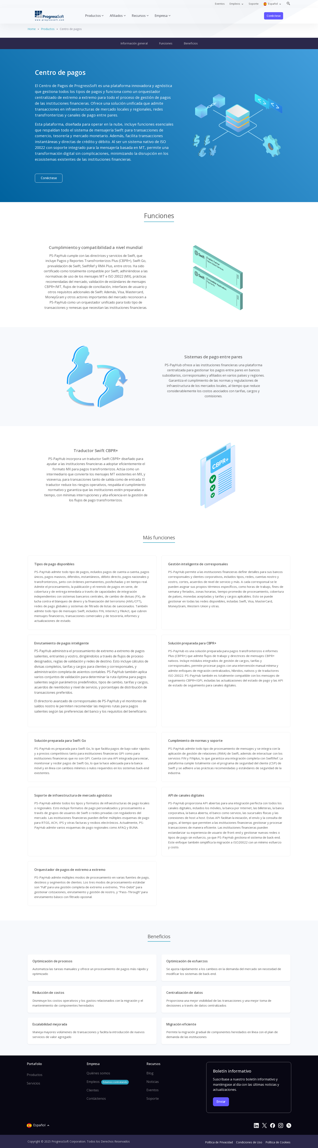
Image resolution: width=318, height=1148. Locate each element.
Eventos (220, 3)
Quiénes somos (98, 1073)
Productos (48, 29)
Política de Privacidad (219, 1142)
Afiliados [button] (116, 15)
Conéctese (273, 16)
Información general (134, 43)
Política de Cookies (277, 1142)
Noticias (152, 1081)
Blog (150, 1073)
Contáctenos (96, 1098)
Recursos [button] (139, 15)
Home (32, 29)
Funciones (165, 43)
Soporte (254, 3)
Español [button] (270, 4)
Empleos (108, 1081)
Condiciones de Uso (249, 1142)
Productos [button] (93, 15)
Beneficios (191, 43)
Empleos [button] (235, 3)
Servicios (33, 1083)
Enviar (221, 1101)
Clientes (93, 1090)
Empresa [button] (161, 15)
